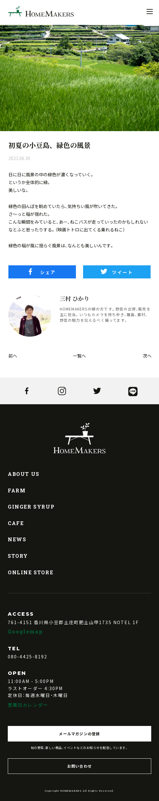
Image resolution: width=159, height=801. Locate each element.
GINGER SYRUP (31, 506)
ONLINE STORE (30, 572)
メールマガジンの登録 (79, 733)
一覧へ (79, 356)
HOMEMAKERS (41, 11)
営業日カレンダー (28, 705)
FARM (17, 490)
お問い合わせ (79, 766)
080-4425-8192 (27, 656)
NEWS (17, 539)
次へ (147, 356)
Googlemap (25, 631)
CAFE (16, 523)
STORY (18, 555)
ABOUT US (24, 474)
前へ (12, 356)
